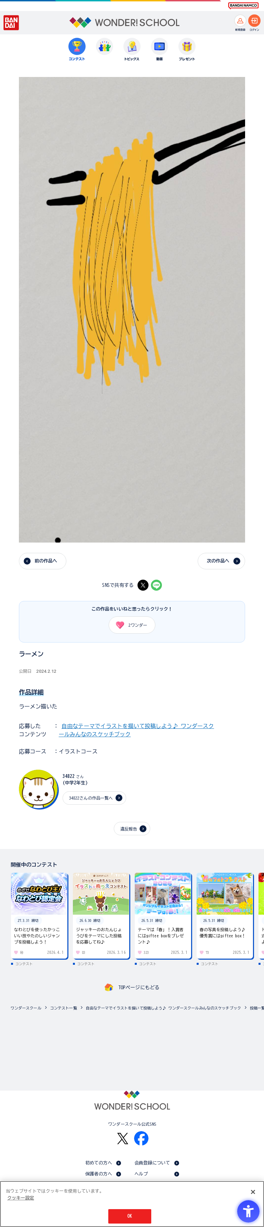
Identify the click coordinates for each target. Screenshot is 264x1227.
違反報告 (128, 829)
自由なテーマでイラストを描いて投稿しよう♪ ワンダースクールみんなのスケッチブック (163, 1008)
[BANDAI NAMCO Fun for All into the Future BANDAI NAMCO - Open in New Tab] (243, 5)
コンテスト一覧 (63, 1008)
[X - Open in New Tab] (143, 585)
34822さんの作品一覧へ (91, 798)
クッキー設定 (20, 1198)
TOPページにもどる (139, 987)
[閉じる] (253, 1192)
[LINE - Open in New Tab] (156, 585)
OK (129, 1216)
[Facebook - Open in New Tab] (141, 1138)
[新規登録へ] (240, 20)
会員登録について (152, 1163)
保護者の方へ (98, 1174)
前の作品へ (46, 561)
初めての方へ (98, 1163)
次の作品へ (218, 561)
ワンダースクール (26, 1008)
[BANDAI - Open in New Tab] (11, 22)
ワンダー (129, 625)
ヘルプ (141, 1174)
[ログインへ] (254, 20)
